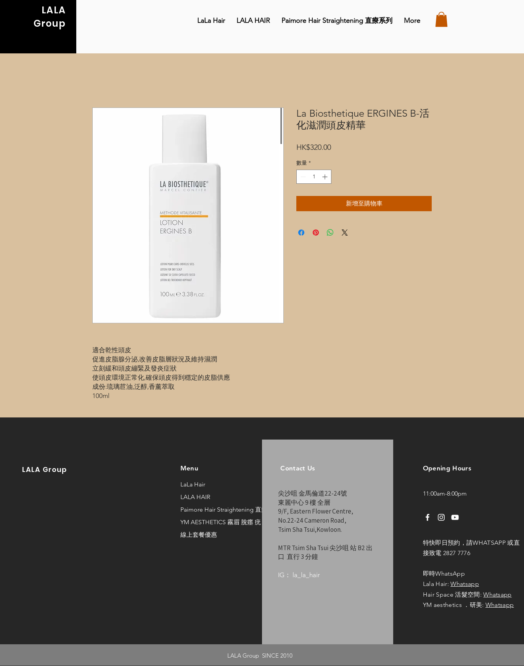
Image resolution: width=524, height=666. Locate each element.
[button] (441, 19)
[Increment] (325, 176)
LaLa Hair (192, 484)
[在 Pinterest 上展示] (315, 232)
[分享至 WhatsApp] (330, 232)
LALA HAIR (195, 497)
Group (50, 23)
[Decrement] (302, 176)
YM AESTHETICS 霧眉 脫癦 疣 (204, 522)
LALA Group (44, 469)
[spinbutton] (314, 176)
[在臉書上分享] (301, 232)
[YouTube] (455, 517)
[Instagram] (441, 517)
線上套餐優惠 (198, 534)
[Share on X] (344, 232)
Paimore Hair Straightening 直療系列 (204, 509)
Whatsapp (464, 583)
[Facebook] (427, 517)
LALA (54, 10)
